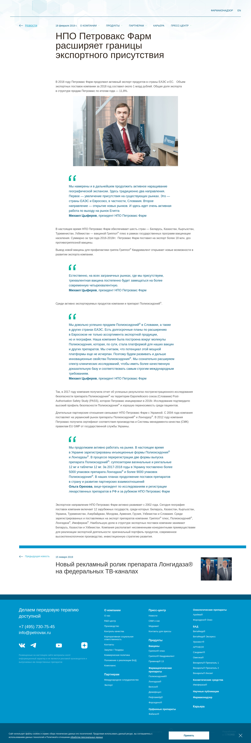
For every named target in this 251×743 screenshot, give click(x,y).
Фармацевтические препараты (160, 670)
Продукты (113, 10)
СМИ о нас (154, 621)
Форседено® (155, 702)
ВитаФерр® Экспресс (204, 636)
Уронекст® (198, 641)
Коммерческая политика (117, 655)
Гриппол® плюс (157, 651)
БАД (195, 626)
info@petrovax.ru (35, 632)
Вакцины (154, 646)
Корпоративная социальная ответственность (118, 638)
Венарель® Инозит (203, 673)
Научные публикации (206, 691)
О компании (88, 10)
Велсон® (153, 686)
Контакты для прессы (160, 631)
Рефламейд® (156, 697)
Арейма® (198, 614)
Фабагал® (154, 714)
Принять (189, 735)
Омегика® (198, 657)
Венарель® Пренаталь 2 (206, 668)
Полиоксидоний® (158, 676)
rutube (71, 645)
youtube (59, 645)
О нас (107, 615)
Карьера (158, 10)
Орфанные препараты (162, 709)
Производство (111, 626)
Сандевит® (199, 652)
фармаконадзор (222, 10)
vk (22, 645)
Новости (31, 25)
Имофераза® (200, 684)
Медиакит (154, 626)
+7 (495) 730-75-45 (37, 626)
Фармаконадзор (202, 697)
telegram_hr (46, 645)
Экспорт (108, 685)
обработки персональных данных (86, 737)
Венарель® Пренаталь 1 (206, 662)
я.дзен (84, 645)
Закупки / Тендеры (114, 650)
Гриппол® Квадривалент (161, 656)
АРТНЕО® (198, 647)
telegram (33, 645)
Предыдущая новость (37, 556)
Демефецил (155, 692)
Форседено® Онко (202, 620)
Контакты (109, 644)
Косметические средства (208, 679)
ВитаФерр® (199, 631)
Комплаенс (110, 665)
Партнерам (136, 10)
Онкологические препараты (210, 609)
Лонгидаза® (155, 681)
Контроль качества (114, 631)
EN (239, 10)
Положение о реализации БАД (120, 660)
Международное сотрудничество (121, 679)
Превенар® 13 (156, 661)
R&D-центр (110, 621)
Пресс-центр (180, 10)
